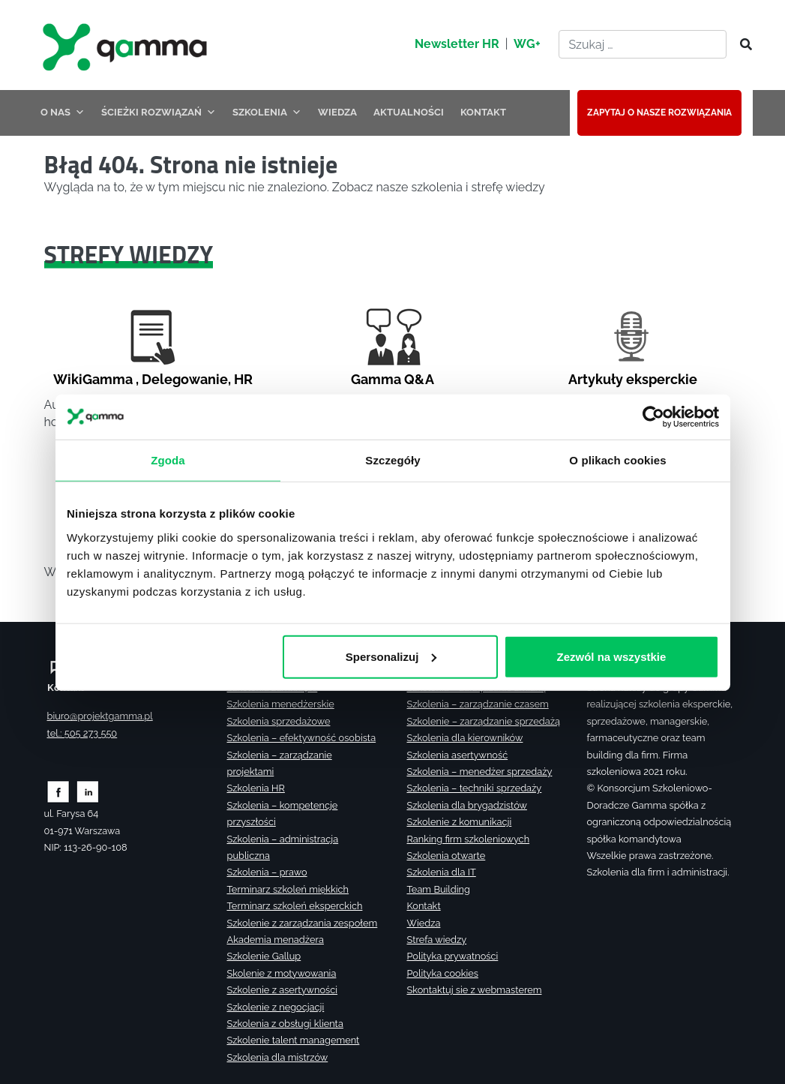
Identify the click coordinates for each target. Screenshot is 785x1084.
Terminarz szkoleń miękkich (288, 889)
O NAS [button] (62, 112)
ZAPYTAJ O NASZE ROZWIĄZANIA (659, 112)
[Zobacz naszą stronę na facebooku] (58, 791)
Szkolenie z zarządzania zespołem (302, 923)
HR (243, 379)
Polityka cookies (442, 973)
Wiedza (424, 923)
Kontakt (424, 905)
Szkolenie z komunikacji (459, 821)
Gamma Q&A (392, 379)
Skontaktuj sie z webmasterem (474, 989)
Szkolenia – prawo (267, 872)
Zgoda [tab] (168, 459)
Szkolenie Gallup (264, 956)
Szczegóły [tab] (392, 459)
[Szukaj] (741, 45)
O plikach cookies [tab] (617, 459)
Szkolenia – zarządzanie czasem (478, 704)
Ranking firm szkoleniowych (468, 839)
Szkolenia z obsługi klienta (285, 1023)
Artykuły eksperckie (632, 379)
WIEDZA (337, 112)
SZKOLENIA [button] (266, 112)
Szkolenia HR (256, 788)
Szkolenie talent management (293, 1040)
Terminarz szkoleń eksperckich (295, 905)
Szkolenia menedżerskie (280, 704)
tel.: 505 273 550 (82, 733)
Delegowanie (185, 379)
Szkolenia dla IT (441, 872)
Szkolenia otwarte (446, 855)
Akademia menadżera (275, 939)
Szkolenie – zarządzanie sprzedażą (483, 721)
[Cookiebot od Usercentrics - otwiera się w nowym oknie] (653, 416)
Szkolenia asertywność (457, 755)
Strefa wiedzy (437, 939)
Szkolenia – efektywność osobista (301, 737)
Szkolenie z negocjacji (276, 1007)
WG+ (527, 44)
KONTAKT (483, 112)
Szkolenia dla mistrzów (277, 1057)
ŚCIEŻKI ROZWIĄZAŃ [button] (158, 112)
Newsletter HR (457, 44)
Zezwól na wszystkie (611, 656)
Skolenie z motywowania (282, 973)
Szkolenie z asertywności (282, 989)
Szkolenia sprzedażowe (279, 721)
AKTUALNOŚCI (408, 112)
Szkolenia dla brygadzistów (467, 805)
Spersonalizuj (390, 656)
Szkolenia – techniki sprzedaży (474, 788)
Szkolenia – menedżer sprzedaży (480, 771)
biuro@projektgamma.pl (100, 716)
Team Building (438, 889)
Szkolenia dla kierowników (465, 737)
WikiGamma (93, 379)
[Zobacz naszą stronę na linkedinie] (88, 791)
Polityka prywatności (453, 956)
